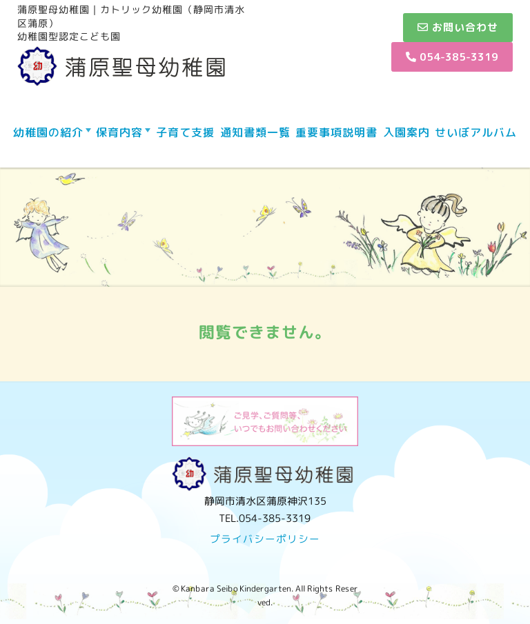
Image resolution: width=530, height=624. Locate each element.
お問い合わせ (458, 27)
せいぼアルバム (476, 132)
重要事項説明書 (336, 132)
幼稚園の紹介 (48, 132)
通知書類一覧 (255, 132)
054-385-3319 (452, 57)
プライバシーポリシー (265, 539)
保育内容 (119, 132)
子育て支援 (185, 132)
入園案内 (406, 132)
